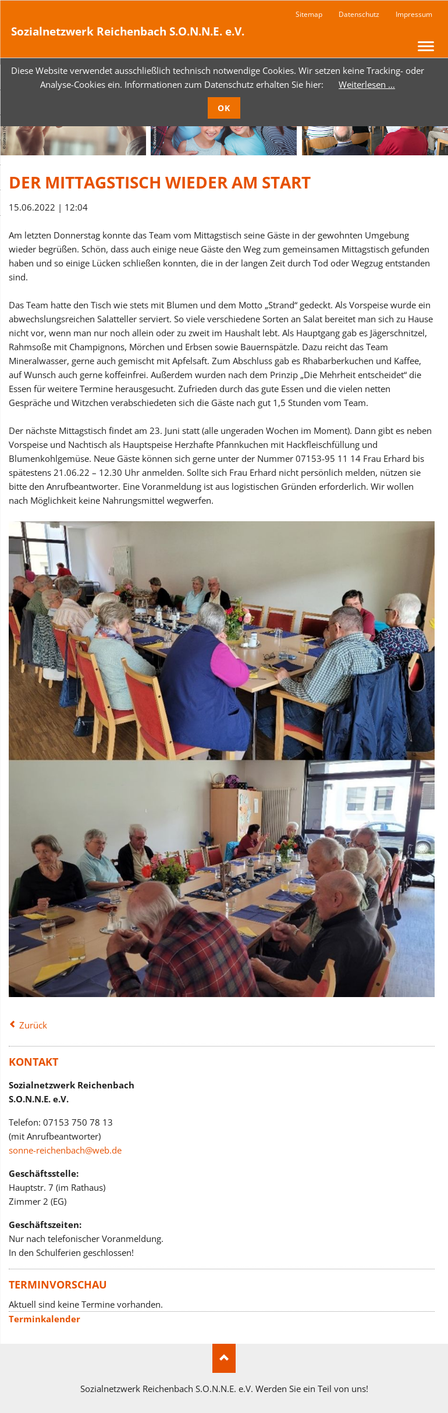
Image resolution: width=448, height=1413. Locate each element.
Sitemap (309, 14)
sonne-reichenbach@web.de (65, 1150)
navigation (425, 46)
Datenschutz (359, 14)
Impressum (414, 14)
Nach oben (224, 1358)
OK (224, 107)
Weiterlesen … (367, 84)
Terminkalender (44, 1319)
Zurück (33, 1025)
